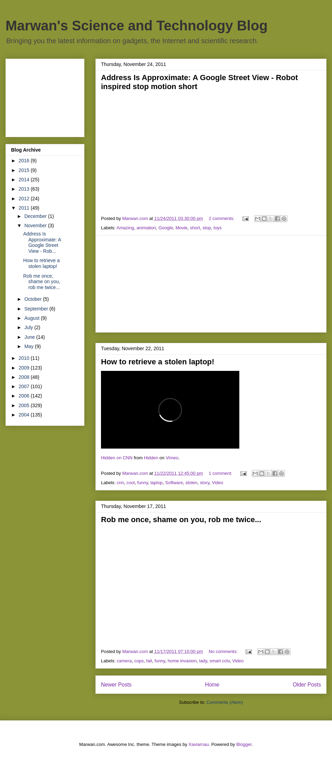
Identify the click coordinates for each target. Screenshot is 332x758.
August (32, 318)
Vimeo (172, 457)
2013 (25, 189)
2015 (25, 170)
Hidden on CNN (116, 457)
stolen (191, 482)
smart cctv (220, 660)
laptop (156, 482)
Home (212, 685)
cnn (120, 482)
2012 (25, 198)
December (36, 216)
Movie (181, 227)
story (204, 482)
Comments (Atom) (224, 702)
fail (149, 660)
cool (131, 482)
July (29, 327)
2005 (25, 405)
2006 (25, 396)
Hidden (151, 457)
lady (203, 660)
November (36, 225)
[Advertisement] (211, 284)
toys (217, 227)
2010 (25, 358)
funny (142, 482)
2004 (25, 415)
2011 (25, 208)
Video (217, 482)
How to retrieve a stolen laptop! (157, 361)
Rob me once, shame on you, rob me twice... (181, 519)
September (36, 308)
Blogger (243, 744)
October (33, 299)
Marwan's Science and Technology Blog (137, 25)
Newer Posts (116, 685)
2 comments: (222, 218)
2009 (25, 368)
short (195, 227)
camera (124, 660)
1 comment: (221, 473)
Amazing (125, 227)
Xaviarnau (198, 744)
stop (206, 227)
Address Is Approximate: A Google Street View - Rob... (42, 242)
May (29, 346)
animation (146, 227)
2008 (25, 377)
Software (174, 482)
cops (139, 660)
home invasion (182, 660)
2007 (25, 386)
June (30, 337)
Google (165, 227)
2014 (25, 179)
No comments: (224, 651)
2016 (25, 160)
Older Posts (307, 685)
